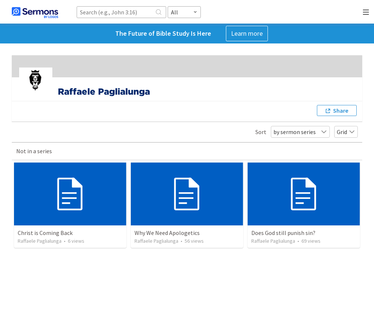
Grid (346, 132)
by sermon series (300, 132)
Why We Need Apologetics (167, 232)
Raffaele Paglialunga (40, 241)
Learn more (247, 33)
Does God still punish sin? (283, 232)
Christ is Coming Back (45, 232)
